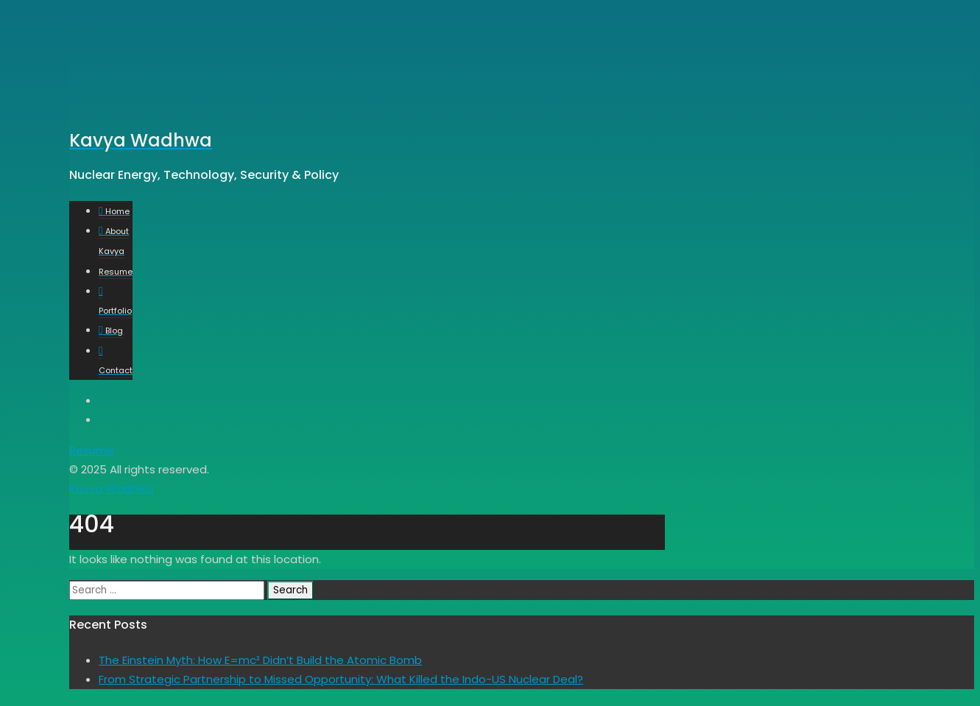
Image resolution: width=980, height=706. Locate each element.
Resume (91, 450)
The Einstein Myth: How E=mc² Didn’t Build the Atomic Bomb (260, 660)
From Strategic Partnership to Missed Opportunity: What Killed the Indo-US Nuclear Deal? (341, 679)
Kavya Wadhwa (111, 488)
